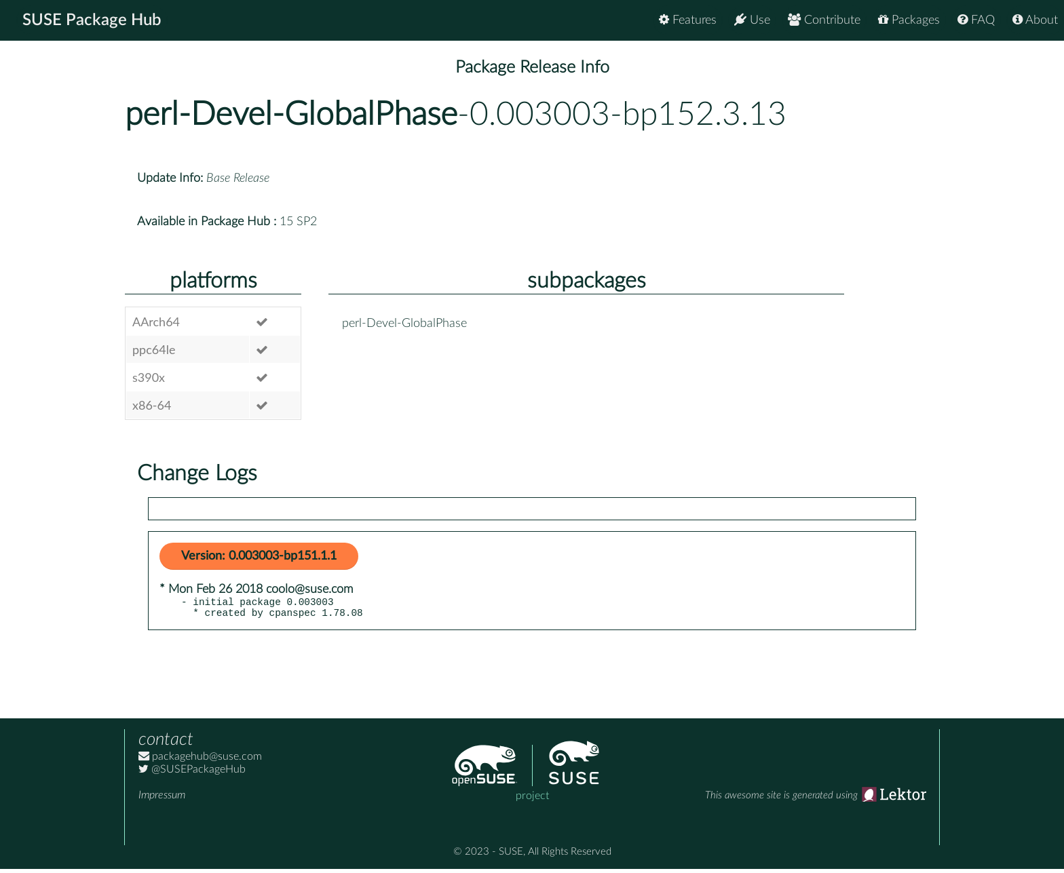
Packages (909, 20)
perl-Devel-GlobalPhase (291, 114)
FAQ (976, 20)
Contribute (824, 20)
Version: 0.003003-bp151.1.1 (259, 556)
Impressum (161, 799)
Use (752, 20)
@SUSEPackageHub (192, 773)
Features (688, 20)
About (1035, 20)
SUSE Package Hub (92, 20)
